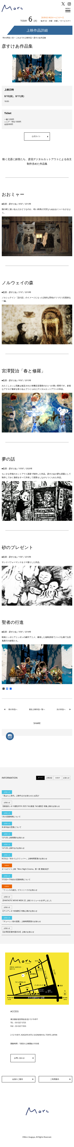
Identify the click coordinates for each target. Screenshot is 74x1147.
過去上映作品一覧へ (37, 709)
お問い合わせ (19, 1058)
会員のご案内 (17, 1079)
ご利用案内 (54, 1079)
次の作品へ (61, 709)
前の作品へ (12, 709)
